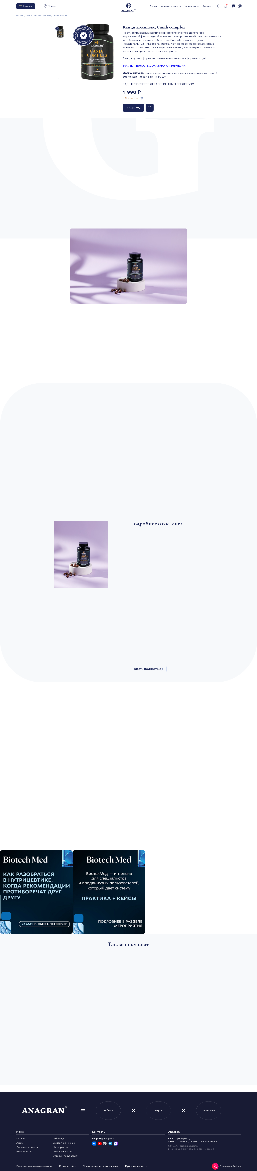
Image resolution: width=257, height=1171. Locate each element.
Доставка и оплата (170, 6)
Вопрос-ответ (192, 6)
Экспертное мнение (64, 1143)
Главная (20, 15)
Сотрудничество (62, 1151)
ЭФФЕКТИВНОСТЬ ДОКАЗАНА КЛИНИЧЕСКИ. (154, 65)
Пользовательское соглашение (100, 1166)
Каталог (29, 15)
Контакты (208, 6)
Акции (153, 6)
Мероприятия (60, 1147)
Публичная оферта (136, 1166)
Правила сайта (67, 1166)
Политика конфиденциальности (34, 1166)
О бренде (58, 1138)
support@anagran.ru (103, 1138)
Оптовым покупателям (65, 1156)
